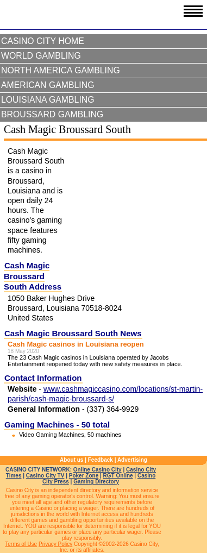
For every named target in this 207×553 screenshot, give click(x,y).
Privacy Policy (55, 544)
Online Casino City (97, 470)
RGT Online (118, 476)
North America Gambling (60, 70)
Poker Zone (83, 476)
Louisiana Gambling (48, 99)
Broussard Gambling (52, 114)
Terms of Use (21, 544)
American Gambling (48, 85)
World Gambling (41, 55)
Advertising (132, 460)
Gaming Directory (96, 482)
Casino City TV (45, 476)
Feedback (100, 460)
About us (71, 460)
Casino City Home (42, 41)
